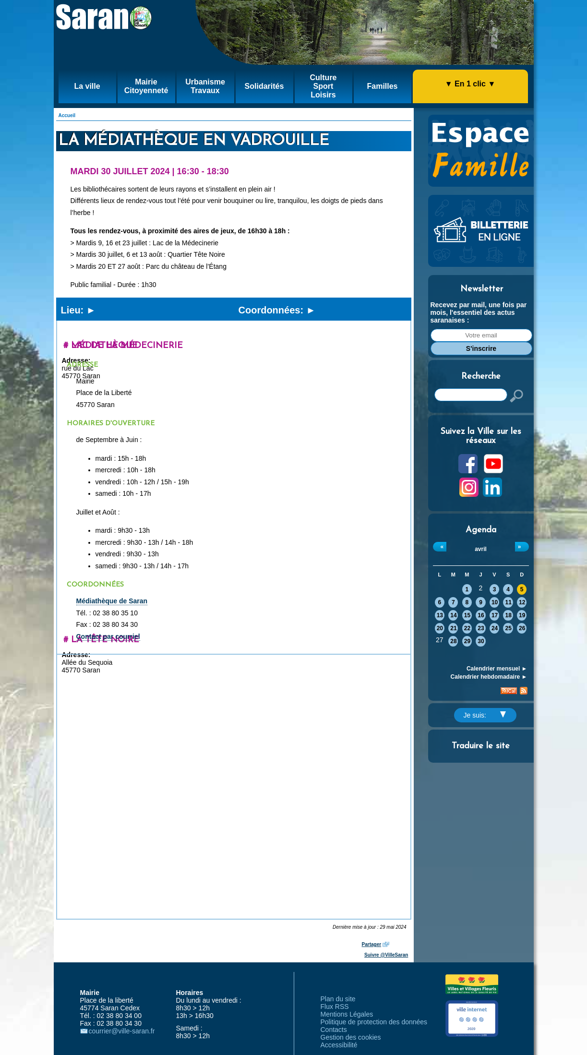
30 (481, 641)
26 (522, 628)
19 (522, 615)
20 (440, 628)
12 (522, 602)
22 (467, 628)
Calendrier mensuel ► (497, 668)
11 (508, 602)
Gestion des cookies (351, 1037)
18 (508, 615)
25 (508, 628)
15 (467, 615)
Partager (372, 944)
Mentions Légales (347, 1014)
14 (453, 615)
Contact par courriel (108, 636)
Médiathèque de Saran (112, 601)
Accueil (67, 115)
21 (453, 628)
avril (481, 549)
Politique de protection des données (374, 1022)
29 (467, 641)
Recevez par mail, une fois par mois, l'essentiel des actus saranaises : (479, 312)
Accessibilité (339, 1045)
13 (440, 615)
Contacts (334, 1029)
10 (494, 602)
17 (494, 615)
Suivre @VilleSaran (386, 955)
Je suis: (485, 715)
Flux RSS (335, 1006)
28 (453, 641)
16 (481, 615)
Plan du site (338, 999)
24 (494, 628)
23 (481, 628)
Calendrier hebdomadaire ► (489, 676)
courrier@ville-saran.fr (122, 1031)
